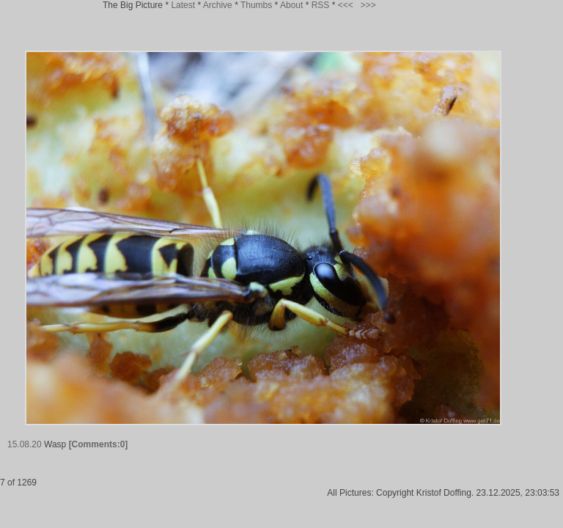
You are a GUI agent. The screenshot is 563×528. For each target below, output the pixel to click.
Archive (217, 5)
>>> (368, 5)
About (291, 5)
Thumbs (256, 5)
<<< (345, 5)
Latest (183, 5)
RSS (321, 5)
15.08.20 (24, 444)
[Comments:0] (98, 444)
